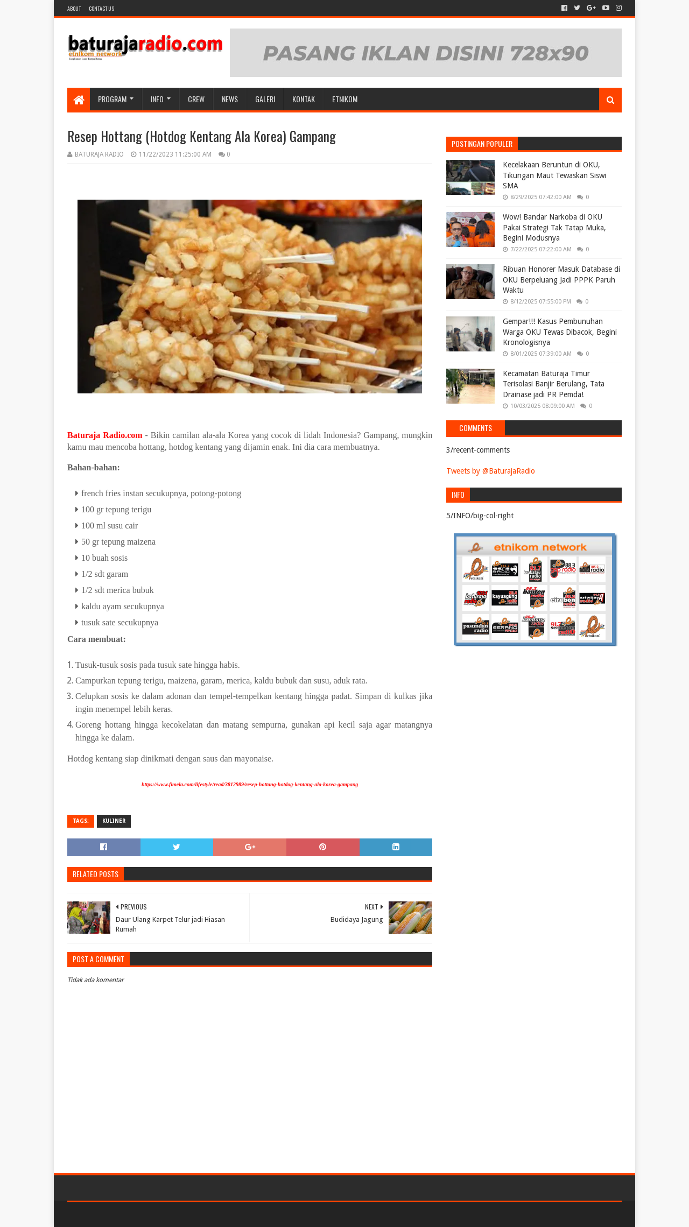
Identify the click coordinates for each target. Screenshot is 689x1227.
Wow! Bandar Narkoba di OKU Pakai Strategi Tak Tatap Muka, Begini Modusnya (554, 227)
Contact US (101, 8)
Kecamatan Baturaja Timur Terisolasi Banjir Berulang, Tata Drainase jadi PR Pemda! (553, 384)
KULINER (113, 821)
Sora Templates (127, 1214)
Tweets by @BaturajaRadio (490, 471)
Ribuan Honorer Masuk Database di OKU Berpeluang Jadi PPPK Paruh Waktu (561, 279)
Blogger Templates (189, 1214)
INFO (157, 98)
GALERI (265, 98)
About (74, 8)
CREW (196, 98)
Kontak (303, 98)
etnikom (344, 98)
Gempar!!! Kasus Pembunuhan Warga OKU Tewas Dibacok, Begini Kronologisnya (560, 332)
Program (112, 98)
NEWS (230, 98)
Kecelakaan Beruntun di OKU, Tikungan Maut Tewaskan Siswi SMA (554, 175)
